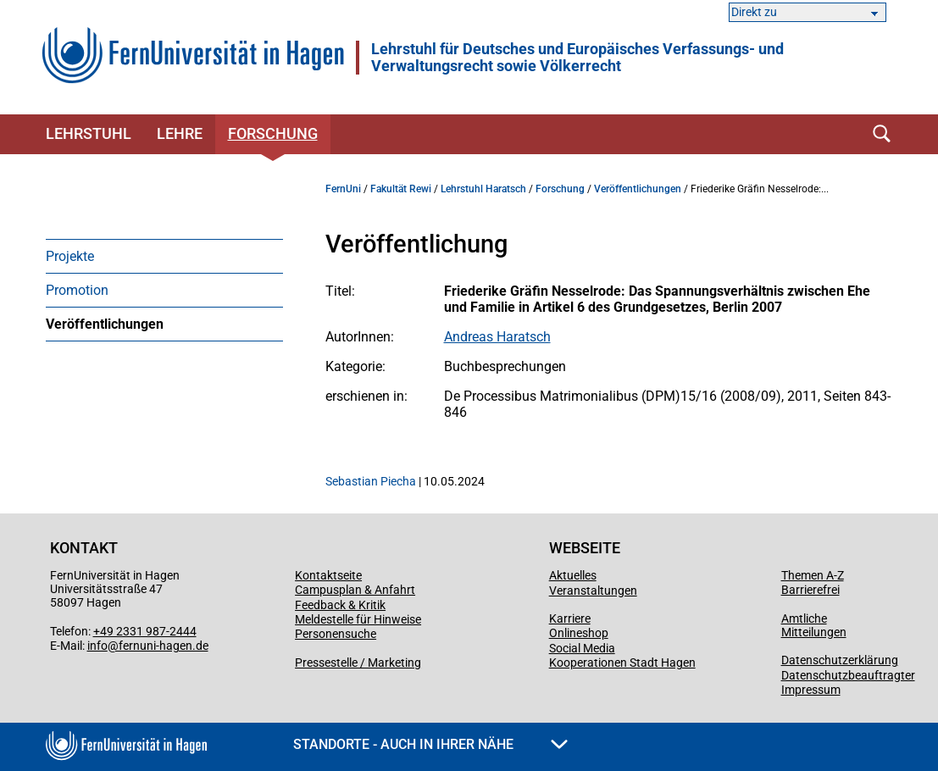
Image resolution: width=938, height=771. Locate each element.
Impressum (811, 689)
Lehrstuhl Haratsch (483, 189)
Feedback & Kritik (340, 605)
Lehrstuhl (88, 133)
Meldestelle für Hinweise (358, 619)
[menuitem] (164, 256)
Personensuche (335, 634)
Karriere (570, 618)
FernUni (343, 189)
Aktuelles (573, 575)
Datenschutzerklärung (839, 660)
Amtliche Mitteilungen (813, 625)
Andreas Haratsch (497, 337)
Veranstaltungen (593, 590)
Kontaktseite (328, 575)
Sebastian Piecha (370, 481)
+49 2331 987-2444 (145, 631)
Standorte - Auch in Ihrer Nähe (430, 744)
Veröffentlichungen (105, 324)
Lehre (180, 133)
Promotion (77, 290)
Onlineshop (578, 633)
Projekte (70, 256)
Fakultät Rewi (400, 189)
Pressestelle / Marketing (358, 662)
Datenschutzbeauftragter (848, 675)
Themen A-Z (812, 575)
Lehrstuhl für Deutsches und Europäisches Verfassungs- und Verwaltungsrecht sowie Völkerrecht (577, 58)
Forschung (273, 133)
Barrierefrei (810, 589)
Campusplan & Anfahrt (355, 589)
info (97, 645)
